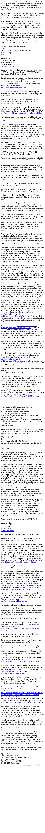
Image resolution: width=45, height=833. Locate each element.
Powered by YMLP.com (26, 765)
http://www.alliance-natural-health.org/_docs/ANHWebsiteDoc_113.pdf (16, 315)
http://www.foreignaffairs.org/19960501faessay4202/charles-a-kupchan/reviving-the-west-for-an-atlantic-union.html (22, 694)
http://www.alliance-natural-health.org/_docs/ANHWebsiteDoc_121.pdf (22, 561)
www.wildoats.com (7, 66)
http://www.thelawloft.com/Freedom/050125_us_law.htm (20, 396)
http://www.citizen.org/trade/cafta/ (13, 673)
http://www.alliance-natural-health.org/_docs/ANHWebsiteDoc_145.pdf (21, 588)
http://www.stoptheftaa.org (14, 671)
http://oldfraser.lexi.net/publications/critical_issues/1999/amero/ (23, 702)
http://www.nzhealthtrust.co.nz (19, 138)
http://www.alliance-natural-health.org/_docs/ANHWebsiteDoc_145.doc (19, 327)
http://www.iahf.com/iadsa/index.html (14, 88)
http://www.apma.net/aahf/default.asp (14, 601)
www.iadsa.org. (6, 52)
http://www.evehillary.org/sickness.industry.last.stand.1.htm (21, 113)
